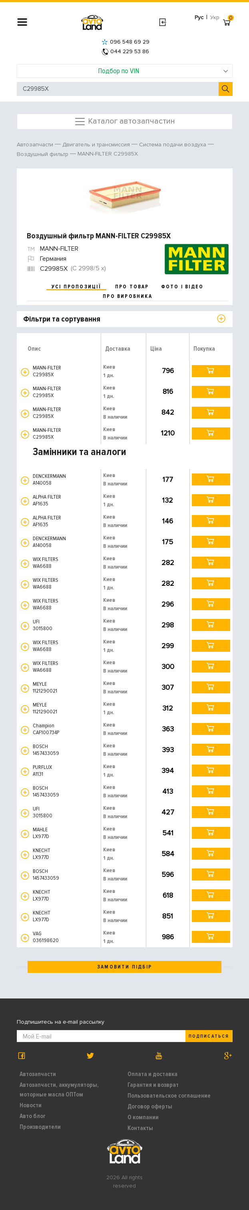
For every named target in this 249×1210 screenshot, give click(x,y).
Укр (214, 17)
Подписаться (209, 1036)
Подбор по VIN (163, 70)
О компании (143, 1117)
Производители (40, 1126)
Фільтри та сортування (61, 319)
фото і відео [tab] (182, 287)
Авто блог (33, 1116)
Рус (199, 17)
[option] (125, 196)
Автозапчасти (38, 1074)
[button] (25, 372)
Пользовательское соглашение (169, 1095)
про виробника (127, 296)
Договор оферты (149, 1106)
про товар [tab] (132, 287)
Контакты (140, 1128)
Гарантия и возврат (153, 1084)
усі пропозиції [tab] (76, 287)
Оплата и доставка (152, 1074)
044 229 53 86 (125, 51)
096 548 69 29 (125, 41)
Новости (31, 1105)
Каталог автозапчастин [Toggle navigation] (124, 122)
